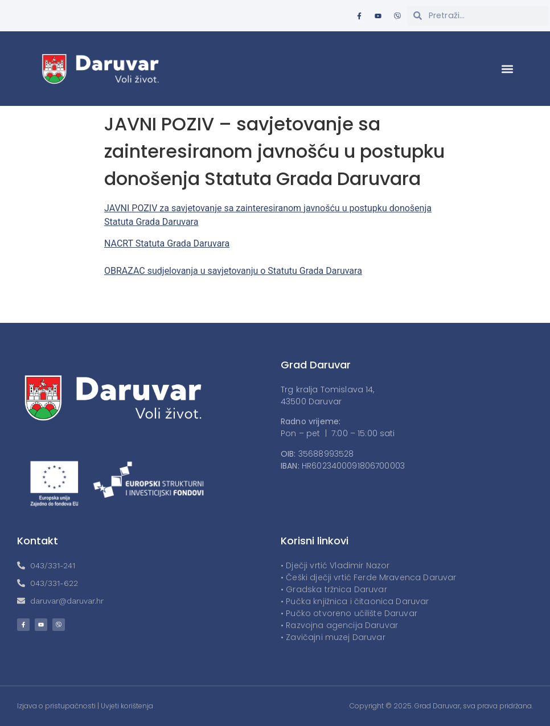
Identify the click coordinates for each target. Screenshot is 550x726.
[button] (507, 68)
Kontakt (37, 541)
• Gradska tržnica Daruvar (334, 589)
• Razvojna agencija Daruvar (339, 625)
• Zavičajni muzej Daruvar (333, 637)
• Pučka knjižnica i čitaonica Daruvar (355, 601)
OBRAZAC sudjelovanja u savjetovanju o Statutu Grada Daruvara (233, 270)
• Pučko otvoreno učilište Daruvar (349, 613)
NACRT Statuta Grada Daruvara (166, 243)
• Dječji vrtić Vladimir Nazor (335, 565)
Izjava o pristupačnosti (56, 706)
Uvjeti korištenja (127, 706)
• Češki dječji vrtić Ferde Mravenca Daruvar (368, 577)
